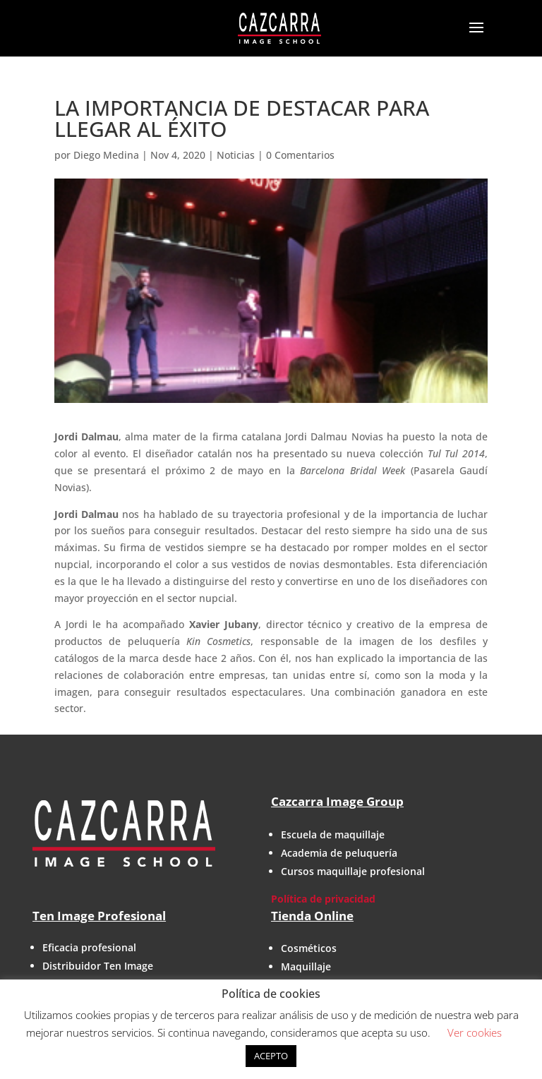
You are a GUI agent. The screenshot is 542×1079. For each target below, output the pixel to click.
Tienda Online (312, 916)
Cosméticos (309, 948)
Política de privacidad (323, 898)
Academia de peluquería (339, 853)
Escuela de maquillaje (333, 834)
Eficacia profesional (89, 947)
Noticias (236, 155)
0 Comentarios (300, 155)
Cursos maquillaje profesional (353, 871)
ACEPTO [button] (271, 1055)
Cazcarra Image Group (337, 801)
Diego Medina (106, 155)
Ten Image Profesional (99, 916)
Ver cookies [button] (474, 1032)
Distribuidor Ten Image (97, 965)
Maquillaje (306, 966)
